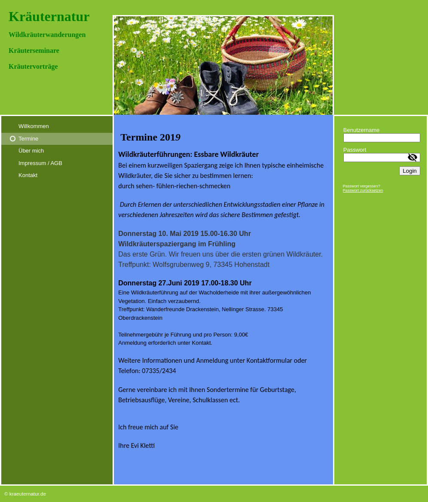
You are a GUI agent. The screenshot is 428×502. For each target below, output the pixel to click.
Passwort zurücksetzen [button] (363, 190)
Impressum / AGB (40, 163)
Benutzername (361, 130)
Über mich (31, 150)
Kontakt (27, 175)
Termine (28, 138)
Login (410, 171)
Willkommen (33, 126)
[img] (214, 57)
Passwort (354, 150)
